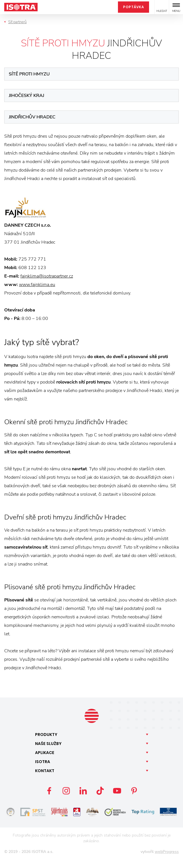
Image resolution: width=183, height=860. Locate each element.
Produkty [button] (46, 734)
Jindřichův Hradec (32, 117)
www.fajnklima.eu (37, 284)
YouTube (117, 790)
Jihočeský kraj (26, 95)
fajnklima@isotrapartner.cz (46, 276)
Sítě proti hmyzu (29, 74)
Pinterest (134, 790)
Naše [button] (48, 743)
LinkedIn (83, 790)
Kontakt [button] (44, 771)
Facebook (49, 790)
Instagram (66, 790)
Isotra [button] (42, 761)
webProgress (167, 851)
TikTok (100, 790)
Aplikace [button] (44, 752)
